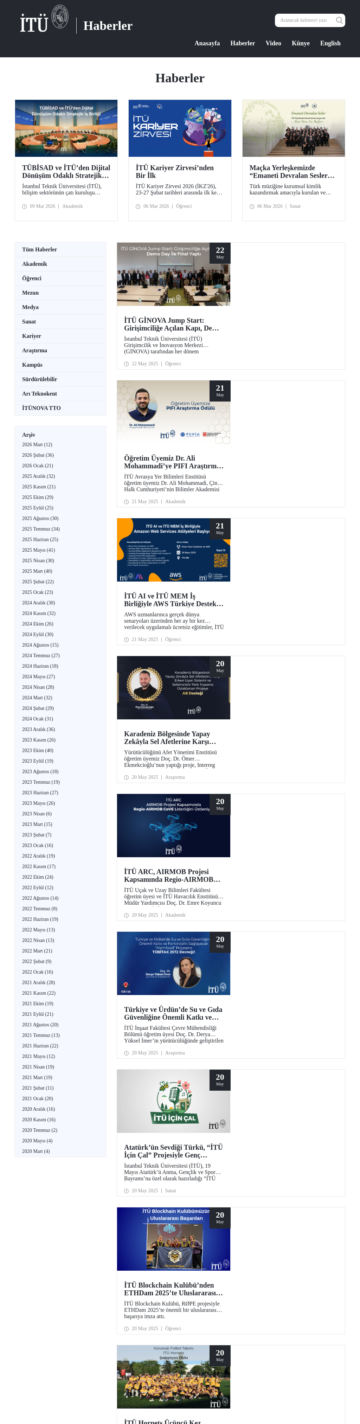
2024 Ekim (37, 624)
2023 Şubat (36, 835)
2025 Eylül (37, 508)
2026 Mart (37, 444)
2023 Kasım (39, 740)
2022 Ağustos (40, 898)
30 (265, 991)
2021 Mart (37, 1077)
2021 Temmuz (41, 1035)
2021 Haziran (40, 1045)
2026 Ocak (37, 465)
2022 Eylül (37, 887)
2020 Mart (36, 1151)
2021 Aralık (38, 982)
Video (273, 43)
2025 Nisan (38, 560)
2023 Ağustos (40, 771)
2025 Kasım (39, 486)
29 (256, 991)
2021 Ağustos (40, 1024)
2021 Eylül (37, 1014)
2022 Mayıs (38, 929)
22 (192, 991)
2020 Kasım (39, 1119)
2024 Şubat (38, 708)
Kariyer (31, 336)
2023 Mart (37, 824)
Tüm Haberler (39, 249)
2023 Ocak (37, 845)
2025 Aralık (38, 476)
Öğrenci (31, 278)
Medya (30, 307)
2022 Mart (37, 951)
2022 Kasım (39, 866)
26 (228, 991)
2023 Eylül (37, 761)
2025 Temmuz (41, 529)
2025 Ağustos (40, 518)
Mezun (30, 293)
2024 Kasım (39, 613)
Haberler (243, 43)
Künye (301, 43)
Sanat (29, 322)
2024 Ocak (37, 718)
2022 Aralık (38, 856)
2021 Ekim (37, 1003)
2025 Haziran (40, 539)
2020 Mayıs (37, 1140)
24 (210, 991)
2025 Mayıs (38, 550)
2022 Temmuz (39, 908)
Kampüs (32, 365)
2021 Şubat (38, 1088)
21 (183, 991)
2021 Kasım (39, 993)
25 (219, 991)
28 (247, 991)
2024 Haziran (40, 666)
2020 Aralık (38, 1109)
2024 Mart (37, 697)
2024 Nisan (38, 687)
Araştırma (34, 350)
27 (237, 991)
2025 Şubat (38, 581)
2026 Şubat (38, 455)
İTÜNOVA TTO (41, 408)
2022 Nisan (38, 940)
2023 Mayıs (38, 803)
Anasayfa (207, 43)
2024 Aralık (38, 602)
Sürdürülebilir (39, 379)
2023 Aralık (38, 729)
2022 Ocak (37, 972)
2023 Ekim (37, 750)
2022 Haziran (40, 919)
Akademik (34, 264)
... (174, 991)
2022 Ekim (37, 877)
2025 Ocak (37, 592)
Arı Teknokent (39, 394)
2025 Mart (37, 571)
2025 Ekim (37, 497)
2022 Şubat (36, 961)
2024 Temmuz (41, 655)
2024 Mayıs (38, 676)
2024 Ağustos (40, 645)
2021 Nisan (38, 1067)
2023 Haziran (40, 792)
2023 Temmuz (41, 782)
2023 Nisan (37, 813)
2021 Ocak (37, 1098)
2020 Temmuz (39, 1130)
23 (201, 991)
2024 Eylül (37, 634)
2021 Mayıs (38, 1056)
